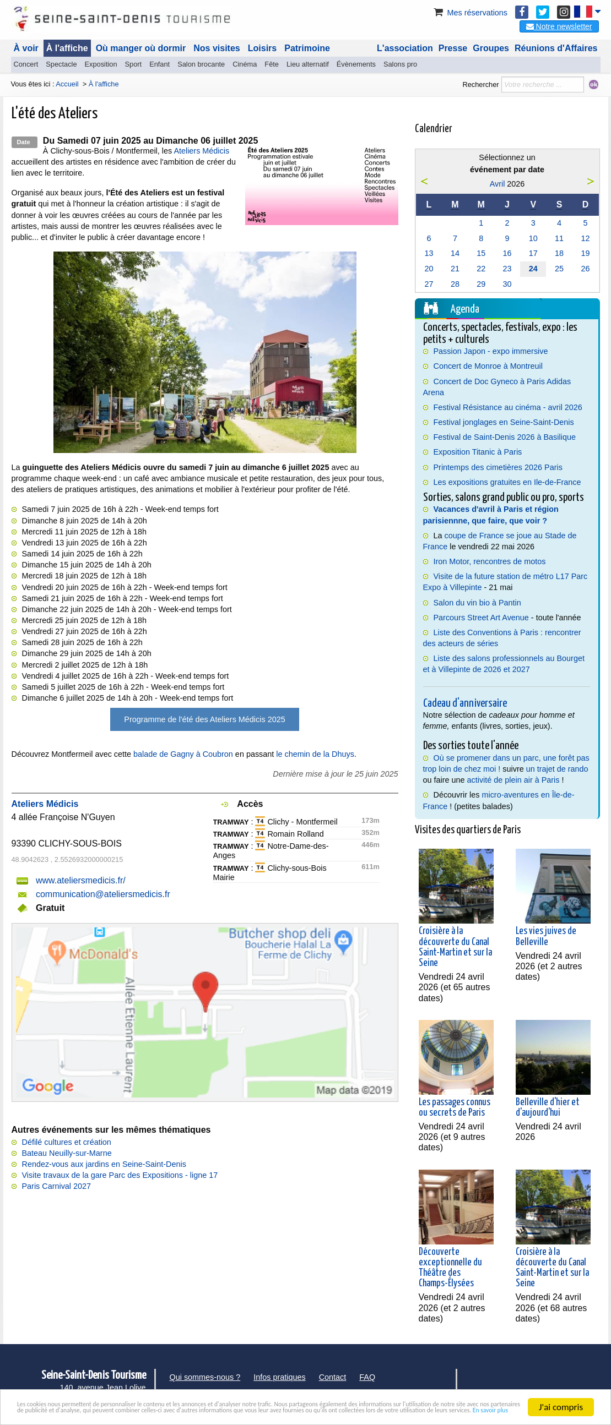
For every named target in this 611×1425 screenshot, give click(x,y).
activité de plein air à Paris (513, 780)
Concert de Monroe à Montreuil (488, 366)
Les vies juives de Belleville (546, 936)
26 (585, 268)
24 (533, 268)
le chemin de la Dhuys (315, 754)
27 (428, 284)
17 (533, 253)
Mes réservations (469, 12)
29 (481, 284)
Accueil (67, 84)
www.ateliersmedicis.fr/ (81, 880)
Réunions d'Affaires (556, 48)
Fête (271, 64)
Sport (133, 64)
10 (533, 238)
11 (559, 238)
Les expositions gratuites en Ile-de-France (507, 482)
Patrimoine (307, 48)
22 (481, 268)
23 (506, 268)
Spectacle (61, 64)
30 (506, 284)
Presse (453, 48)
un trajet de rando (557, 769)
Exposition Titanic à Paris (478, 451)
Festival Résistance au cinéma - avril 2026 (508, 407)
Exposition (101, 64)
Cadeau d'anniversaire (465, 703)
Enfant (159, 64)
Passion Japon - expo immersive (491, 351)
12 (585, 238)
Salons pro (400, 64)
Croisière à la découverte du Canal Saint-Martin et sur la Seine (455, 947)
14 (455, 253)
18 (559, 253)
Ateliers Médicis (201, 150)
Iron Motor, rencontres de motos (490, 561)
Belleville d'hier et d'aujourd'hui (548, 1108)
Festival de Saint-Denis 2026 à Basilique (505, 437)
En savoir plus (445, 1411)
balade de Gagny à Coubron (183, 754)
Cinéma (244, 64)
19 (585, 253)
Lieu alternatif (307, 64)
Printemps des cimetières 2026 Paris (498, 467)
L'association (405, 48)
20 (428, 268)
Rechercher (480, 84)
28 (455, 284)
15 (481, 253)
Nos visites (216, 48)
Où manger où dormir (141, 48)
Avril (497, 183)
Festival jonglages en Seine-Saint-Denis (504, 422)
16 (506, 253)
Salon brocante (201, 64)
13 (428, 253)
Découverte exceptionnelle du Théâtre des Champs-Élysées (450, 1268)
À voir (26, 48)
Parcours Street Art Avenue (481, 617)
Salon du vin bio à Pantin (477, 602)
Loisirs (262, 48)
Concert (26, 64)
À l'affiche (67, 48)
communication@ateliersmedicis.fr (103, 894)
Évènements (356, 64)
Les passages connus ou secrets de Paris (454, 1108)
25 (559, 268)
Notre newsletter (559, 26)
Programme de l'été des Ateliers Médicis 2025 (204, 719)
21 (455, 268)
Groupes (491, 48)
